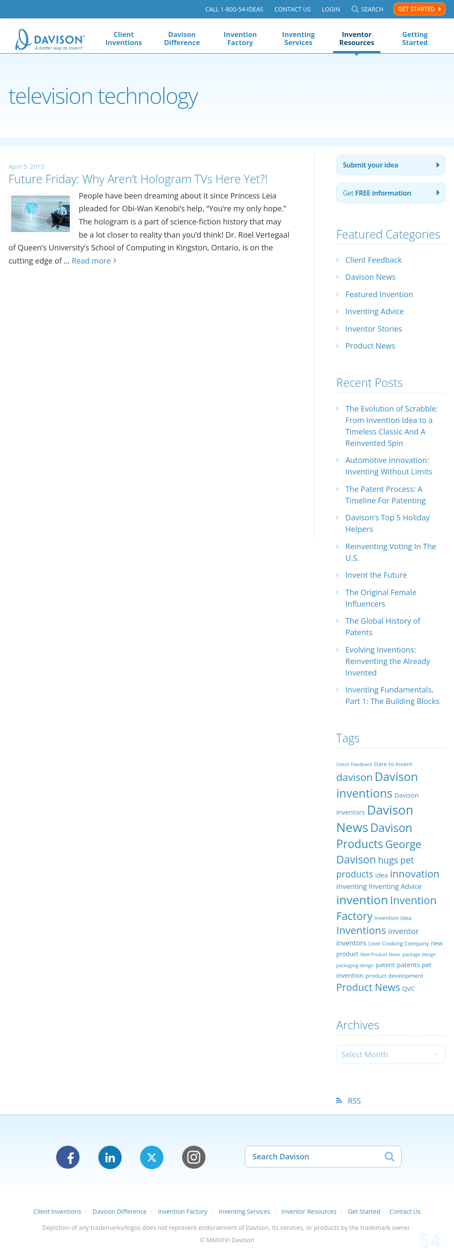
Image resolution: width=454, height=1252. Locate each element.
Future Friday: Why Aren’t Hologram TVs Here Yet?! (138, 179)
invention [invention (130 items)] (362, 899)
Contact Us (292, 9)
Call (234, 9)
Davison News (370, 277)
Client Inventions (124, 38)
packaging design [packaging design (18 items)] (355, 965)
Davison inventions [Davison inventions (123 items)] (377, 785)
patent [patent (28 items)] (385, 964)
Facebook (68, 1157)
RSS (354, 1101)
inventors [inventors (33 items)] (351, 943)
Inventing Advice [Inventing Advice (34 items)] (395, 886)
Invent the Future (376, 575)
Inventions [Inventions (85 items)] (361, 930)
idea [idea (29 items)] (381, 875)
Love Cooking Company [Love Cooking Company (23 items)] (398, 943)
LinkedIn (110, 1157)
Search (372, 9)
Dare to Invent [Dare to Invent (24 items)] (393, 764)
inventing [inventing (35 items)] (351, 886)
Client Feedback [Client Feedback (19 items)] (354, 764)
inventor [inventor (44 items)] (403, 931)
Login (331, 9)
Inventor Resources (356, 38)
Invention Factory (240, 38)
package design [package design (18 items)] (419, 954)
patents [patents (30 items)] (408, 964)
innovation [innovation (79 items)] (415, 873)
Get (377, 193)
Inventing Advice (374, 311)
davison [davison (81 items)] (354, 777)
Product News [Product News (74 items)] (368, 987)
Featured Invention (379, 294)
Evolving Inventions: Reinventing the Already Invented (387, 661)
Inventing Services (298, 38)
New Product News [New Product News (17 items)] (380, 954)
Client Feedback (373, 260)
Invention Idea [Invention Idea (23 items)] (392, 918)
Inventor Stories (373, 329)
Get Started (416, 9)
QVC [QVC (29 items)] (408, 988)
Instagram (194, 1157)
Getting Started (415, 38)
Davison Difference (182, 38)
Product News (370, 346)
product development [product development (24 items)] (394, 975)
